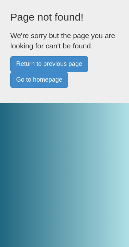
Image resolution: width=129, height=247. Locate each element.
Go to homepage (39, 79)
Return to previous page (49, 63)
